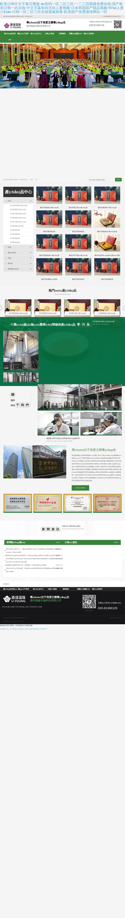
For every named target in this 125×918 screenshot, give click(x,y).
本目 (36, 179)
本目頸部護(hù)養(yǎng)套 (18, 209)
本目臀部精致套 (15, 242)
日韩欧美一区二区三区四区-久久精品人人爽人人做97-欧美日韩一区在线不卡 (23, 629)
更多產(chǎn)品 (13, 269)
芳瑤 (9, 258)
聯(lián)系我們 (89, 34)
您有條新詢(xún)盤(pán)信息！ (112, 16)
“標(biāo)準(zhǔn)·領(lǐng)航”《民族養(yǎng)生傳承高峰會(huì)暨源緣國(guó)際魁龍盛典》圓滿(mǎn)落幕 (34, 570)
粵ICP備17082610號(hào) (17, 621)
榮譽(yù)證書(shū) (75, 34)
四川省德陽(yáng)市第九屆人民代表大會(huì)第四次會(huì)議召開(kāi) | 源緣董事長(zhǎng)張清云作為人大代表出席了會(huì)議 (34, 560)
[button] (58, 85)
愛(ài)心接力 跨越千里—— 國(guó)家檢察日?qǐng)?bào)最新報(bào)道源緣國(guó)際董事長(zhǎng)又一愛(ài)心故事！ (33, 550)
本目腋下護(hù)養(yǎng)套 (18, 213)
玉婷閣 (40, 607)
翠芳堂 (10, 263)
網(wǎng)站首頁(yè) (10, 37)
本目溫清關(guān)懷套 (17, 226)
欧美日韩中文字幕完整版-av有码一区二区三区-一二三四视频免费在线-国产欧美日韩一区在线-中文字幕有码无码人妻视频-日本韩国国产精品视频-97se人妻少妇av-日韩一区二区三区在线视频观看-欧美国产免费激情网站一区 (62, 8)
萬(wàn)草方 (24, 179)
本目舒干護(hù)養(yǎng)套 (18, 222)
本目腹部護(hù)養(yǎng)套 (18, 218)
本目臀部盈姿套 (15, 238)
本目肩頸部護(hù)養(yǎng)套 (19, 205)
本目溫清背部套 (15, 230)
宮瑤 (31, 179)
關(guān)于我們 (23, 34)
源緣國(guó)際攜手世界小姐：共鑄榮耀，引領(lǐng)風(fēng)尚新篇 (26, 565)
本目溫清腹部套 (15, 234)
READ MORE (80, 488)
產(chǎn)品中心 (36, 34)
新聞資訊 (62, 34)
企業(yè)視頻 (49, 34)
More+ (58, 542)
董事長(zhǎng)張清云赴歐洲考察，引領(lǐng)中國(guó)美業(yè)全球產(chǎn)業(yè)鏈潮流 (33, 555)
